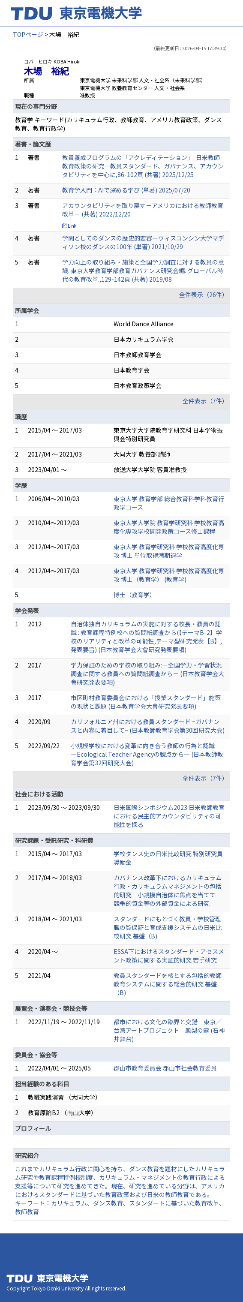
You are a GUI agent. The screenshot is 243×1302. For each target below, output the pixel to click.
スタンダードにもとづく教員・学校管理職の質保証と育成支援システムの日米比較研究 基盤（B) (168, 927)
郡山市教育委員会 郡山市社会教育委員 (165, 1068)
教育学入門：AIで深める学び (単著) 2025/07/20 (126, 190)
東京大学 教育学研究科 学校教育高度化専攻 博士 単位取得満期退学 (169, 550)
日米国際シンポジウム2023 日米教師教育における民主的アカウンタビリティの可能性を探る (169, 816)
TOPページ (28, 34)
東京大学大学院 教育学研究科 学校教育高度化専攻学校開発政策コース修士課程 (169, 526)
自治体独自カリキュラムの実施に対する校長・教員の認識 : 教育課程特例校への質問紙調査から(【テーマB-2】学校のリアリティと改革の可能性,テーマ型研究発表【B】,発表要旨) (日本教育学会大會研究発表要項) (146, 636)
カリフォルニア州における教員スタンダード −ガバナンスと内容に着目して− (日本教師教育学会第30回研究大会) (148, 725)
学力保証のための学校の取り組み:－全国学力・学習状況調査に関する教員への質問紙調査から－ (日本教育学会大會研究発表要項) (147, 673)
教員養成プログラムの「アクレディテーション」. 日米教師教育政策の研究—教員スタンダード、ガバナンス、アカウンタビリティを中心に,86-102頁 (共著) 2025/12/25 (143, 166)
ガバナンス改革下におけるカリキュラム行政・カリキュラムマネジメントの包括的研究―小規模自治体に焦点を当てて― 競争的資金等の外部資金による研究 (168, 890)
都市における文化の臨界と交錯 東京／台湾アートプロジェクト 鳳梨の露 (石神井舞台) (169, 1030)
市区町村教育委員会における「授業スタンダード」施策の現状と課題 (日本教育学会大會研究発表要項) (146, 701)
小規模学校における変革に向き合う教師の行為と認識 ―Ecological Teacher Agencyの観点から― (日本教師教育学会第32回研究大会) (147, 754)
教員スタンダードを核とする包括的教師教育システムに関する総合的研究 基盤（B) (168, 984)
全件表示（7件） (205, 401)
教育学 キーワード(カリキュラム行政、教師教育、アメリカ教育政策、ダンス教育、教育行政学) (118, 123)
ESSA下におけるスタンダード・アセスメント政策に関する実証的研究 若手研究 (169, 955)
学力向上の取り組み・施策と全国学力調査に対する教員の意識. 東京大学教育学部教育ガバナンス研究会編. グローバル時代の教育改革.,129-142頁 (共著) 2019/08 (143, 270)
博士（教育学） (135, 594)
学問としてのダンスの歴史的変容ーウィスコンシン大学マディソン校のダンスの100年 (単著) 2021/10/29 (143, 242)
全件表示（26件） (203, 294)
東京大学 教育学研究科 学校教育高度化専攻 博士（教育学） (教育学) (169, 574)
